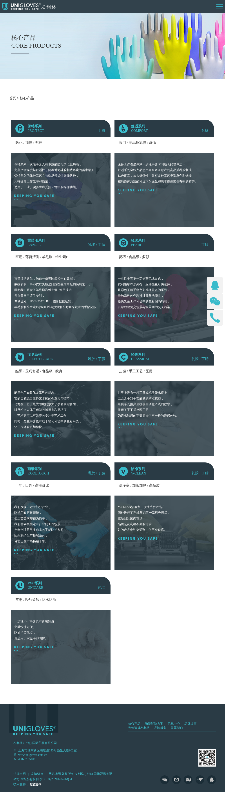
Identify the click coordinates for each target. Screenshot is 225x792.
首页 (12, 98)
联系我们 (177, 728)
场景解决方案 (154, 723)
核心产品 (27, 98)
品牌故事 (190, 723)
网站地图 (55, 774)
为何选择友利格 (139, 728)
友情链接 (37, 774)
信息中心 (174, 723)
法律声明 (19, 774)
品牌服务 (160, 728)
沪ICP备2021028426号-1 (56, 779)
